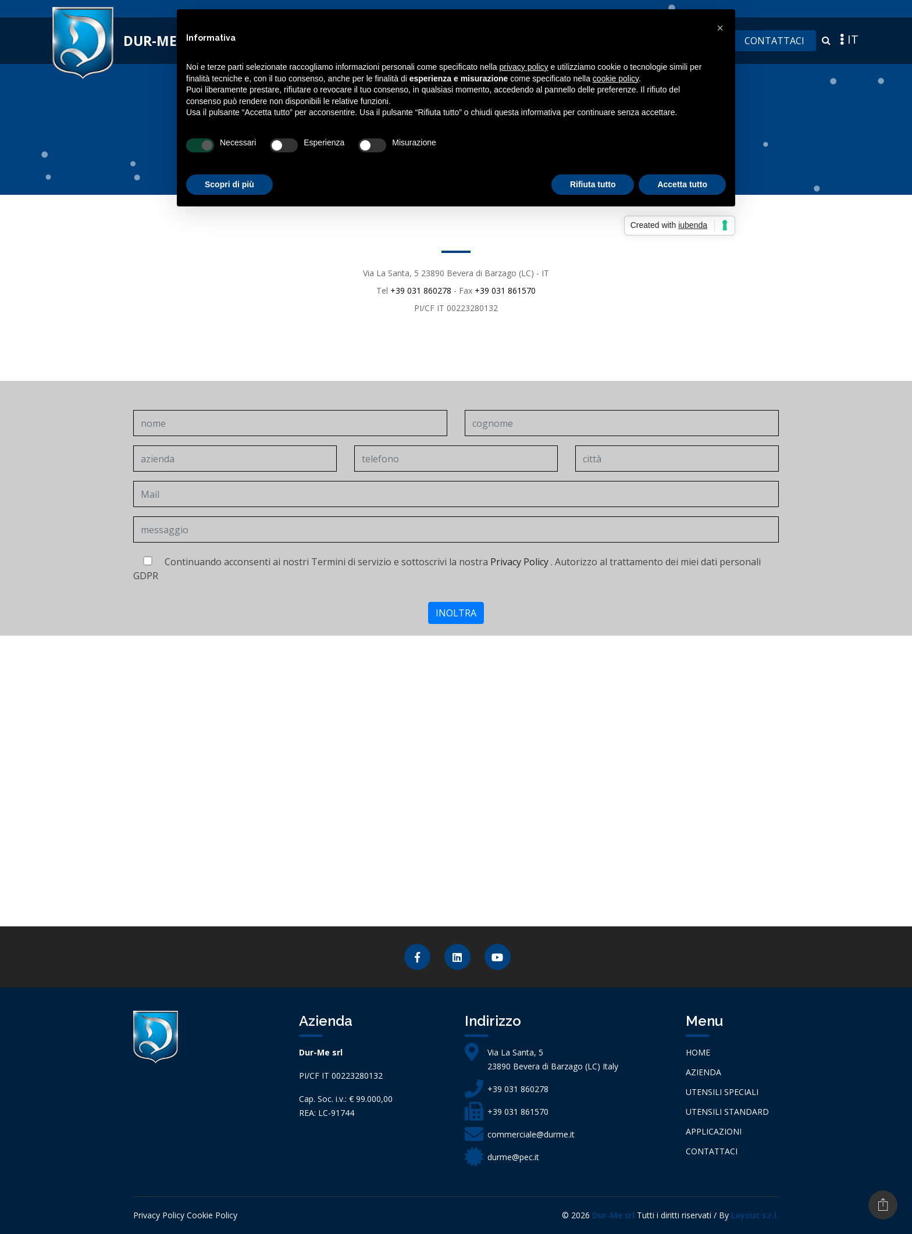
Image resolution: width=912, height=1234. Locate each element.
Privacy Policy (519, 561)
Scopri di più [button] (229, 184)
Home (698, 1052)
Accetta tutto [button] (682, 184)
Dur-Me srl (613, 1215)
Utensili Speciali (722, 1091)
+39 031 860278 (420, 290)
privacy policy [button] (524, 67)
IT (847, 39)
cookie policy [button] (616, 78)
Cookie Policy (212, 1215)
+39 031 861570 (505, 290)
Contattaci (774, 40)
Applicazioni (714, 1131)
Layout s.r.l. (755, 1215)
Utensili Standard (727, 1111)
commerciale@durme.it (531, 1134)
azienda (703, 1072)
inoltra (456, 613)
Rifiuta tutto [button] (593, 184)
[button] (720, 28)
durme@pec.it (513, 1156)
